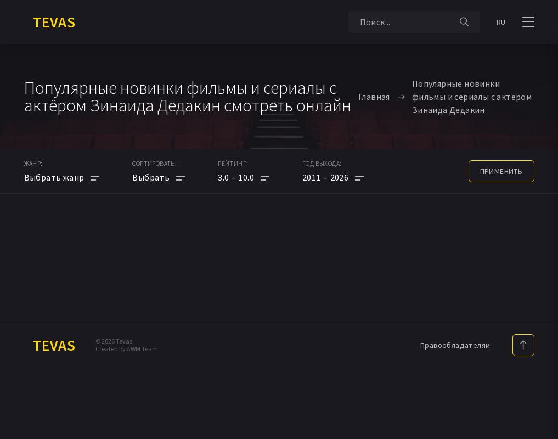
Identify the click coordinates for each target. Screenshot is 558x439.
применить (501, 171)
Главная (374, 96)
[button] (243, 177)
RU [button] (501, 22)
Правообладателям (455, 345)
